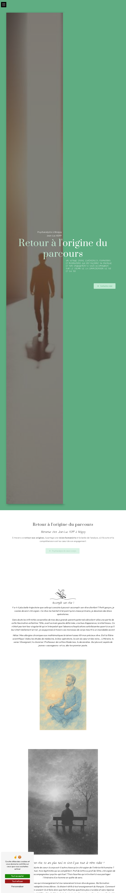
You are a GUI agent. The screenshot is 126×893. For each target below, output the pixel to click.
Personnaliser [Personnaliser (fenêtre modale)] (17, 886)
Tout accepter (17, 876)
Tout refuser (17, 881)
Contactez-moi (104, 286)
